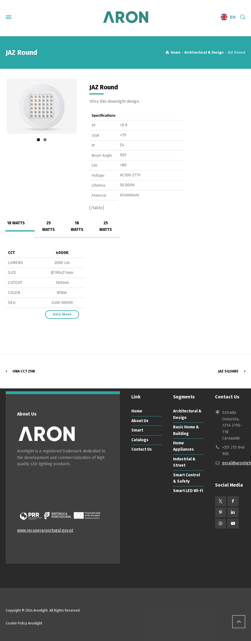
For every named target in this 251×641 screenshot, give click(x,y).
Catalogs (139, 440)
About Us (139, 420)
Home (136, 411)
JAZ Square (228, 371)
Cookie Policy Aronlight (24, 623)
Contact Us (141, 449)
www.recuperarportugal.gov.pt (45, 530)
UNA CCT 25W (24, 371)
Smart (137, 430)
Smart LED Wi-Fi (188, 490)
